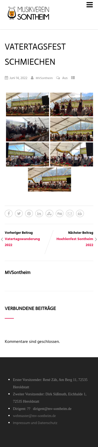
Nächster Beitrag (71, 239)
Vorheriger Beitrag (27, 239)
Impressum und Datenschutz (35, 423)
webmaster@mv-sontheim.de (34, 416)
